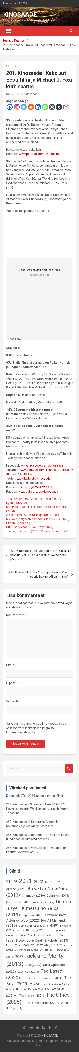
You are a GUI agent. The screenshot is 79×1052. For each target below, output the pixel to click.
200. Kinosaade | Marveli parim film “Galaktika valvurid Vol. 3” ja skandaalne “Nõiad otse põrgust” (40, 555)
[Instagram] (17, 107)
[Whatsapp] (45, 107)
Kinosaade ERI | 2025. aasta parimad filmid (35, 796)
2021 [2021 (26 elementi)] (25, 881)
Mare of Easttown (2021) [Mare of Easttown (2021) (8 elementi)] (40, 945)
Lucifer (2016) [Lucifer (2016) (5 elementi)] (13, 945)
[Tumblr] (59, 107)
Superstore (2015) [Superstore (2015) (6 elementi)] (28, 971)
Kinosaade (32, 94)
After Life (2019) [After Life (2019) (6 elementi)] (54, 882)
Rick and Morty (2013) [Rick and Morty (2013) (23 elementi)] (34, 959)
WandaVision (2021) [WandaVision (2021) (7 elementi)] (45, 1003)
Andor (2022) (22, 498)
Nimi (10, 665)
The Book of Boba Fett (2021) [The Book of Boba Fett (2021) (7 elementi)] (42, 978)
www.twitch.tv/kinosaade (33, 478)
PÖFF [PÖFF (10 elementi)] (19, 956)
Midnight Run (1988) (45, 515)
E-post (12, 683)
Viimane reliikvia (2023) (56, 531)
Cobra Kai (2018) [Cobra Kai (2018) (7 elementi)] (58, 895)
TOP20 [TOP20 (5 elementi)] (26, 1003)
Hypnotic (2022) (16, 503)
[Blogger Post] (52, 107)
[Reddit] (31, 107)
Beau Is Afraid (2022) (46, 498)
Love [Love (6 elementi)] (22, 940)
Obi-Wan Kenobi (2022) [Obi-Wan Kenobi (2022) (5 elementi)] (26, 950)
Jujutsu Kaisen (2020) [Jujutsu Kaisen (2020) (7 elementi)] (30, 930)
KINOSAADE (20, 14)
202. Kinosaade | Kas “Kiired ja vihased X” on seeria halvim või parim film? (39, 574)
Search (69, 768)
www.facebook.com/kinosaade (42, 465)
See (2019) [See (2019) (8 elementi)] (33, 965)
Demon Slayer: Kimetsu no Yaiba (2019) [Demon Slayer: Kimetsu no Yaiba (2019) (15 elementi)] (38, 908)
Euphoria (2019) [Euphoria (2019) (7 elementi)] (32, 915)
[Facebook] (10, 107)
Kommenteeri (16, 615)
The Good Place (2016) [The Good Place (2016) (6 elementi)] (29, 989)
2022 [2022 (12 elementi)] (38, 881)
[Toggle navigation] (8, 31)
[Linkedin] (38, 107)
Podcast (13, 66)
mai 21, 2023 (14, 94)
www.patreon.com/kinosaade (39, 154)
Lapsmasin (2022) (19, 515)
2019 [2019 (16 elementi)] (11, 881)
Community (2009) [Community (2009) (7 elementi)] (18, 902)
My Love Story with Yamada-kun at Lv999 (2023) (37, 519)
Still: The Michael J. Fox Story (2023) (29, 527)
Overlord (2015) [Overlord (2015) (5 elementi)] (47, 950)
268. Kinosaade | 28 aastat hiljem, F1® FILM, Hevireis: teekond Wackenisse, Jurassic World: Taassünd (37, 809)
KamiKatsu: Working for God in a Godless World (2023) (36, 509)
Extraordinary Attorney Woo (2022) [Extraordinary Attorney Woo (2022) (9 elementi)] (36, 918)
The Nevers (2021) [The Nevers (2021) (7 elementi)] (31, 995)
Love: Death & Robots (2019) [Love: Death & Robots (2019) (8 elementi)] (47, 940)
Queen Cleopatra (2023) (22, 523)
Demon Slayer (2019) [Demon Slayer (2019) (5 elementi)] (43, 902)
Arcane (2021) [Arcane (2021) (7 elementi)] (15, 889)
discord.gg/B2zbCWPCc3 (35, 487)
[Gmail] (66, 107)
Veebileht (12, 701)
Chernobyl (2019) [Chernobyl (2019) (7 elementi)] (33, 895)
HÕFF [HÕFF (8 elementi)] (54, 925)
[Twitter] (24, 107)
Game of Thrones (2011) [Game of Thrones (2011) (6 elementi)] (33, 925)
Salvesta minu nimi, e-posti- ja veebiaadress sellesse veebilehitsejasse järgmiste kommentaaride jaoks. (36, 728)
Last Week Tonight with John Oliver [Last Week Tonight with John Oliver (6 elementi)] (35, 935)
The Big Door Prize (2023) (23, 531)
